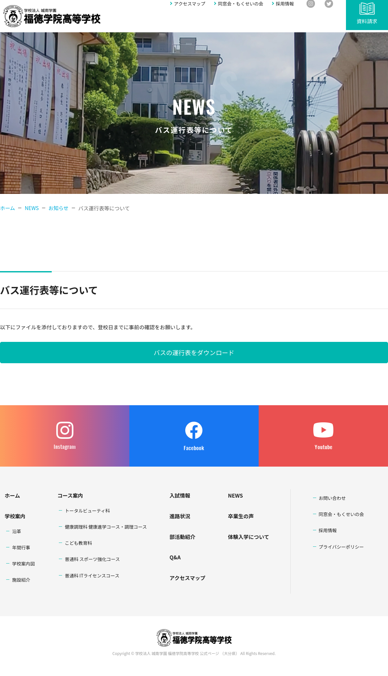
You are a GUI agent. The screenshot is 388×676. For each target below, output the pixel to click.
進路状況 (208, 21)
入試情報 (184, 21)
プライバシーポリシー (341, 547)
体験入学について (248, 537)
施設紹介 (21, 579)
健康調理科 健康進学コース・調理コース (106, 526)
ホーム (8, 208)
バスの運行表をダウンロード (194, 352)
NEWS (235, 495)
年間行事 (21, 547)
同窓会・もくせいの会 (240, 8)
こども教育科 (78, 543)
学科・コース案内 (151, 21)
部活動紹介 (235, 21)
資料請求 (367, 23)
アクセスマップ (189, 8)
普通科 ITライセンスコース (92, 575)
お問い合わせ (319, 21)
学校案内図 (23, 563)
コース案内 (70, 495)
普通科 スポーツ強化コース (92, 559)
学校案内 (118, 21)
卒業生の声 (241, 516)
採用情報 (285, 8)
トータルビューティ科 (87, 510)
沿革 (16, 531)
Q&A (257, 21)
